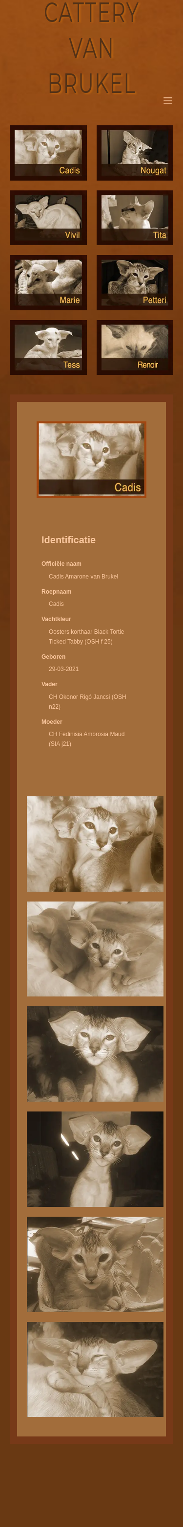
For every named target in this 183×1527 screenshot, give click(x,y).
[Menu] (167, 100)
